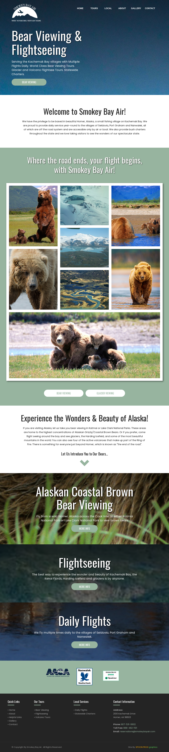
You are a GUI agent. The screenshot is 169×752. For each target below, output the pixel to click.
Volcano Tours (42, 717)
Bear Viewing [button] (29, 82)
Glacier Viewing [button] (105, 393)
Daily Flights (81, 710)
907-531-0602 (128, 724)
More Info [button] (84, 528)
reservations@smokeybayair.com (137, 731)
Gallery (13, 720)
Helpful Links (15, 717)
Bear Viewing (42, 710)
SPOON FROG (142, 747)
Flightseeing (41, 713)
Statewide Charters (85, 713)
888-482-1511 (130, 727)
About (12, 713)
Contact (13, 724)
